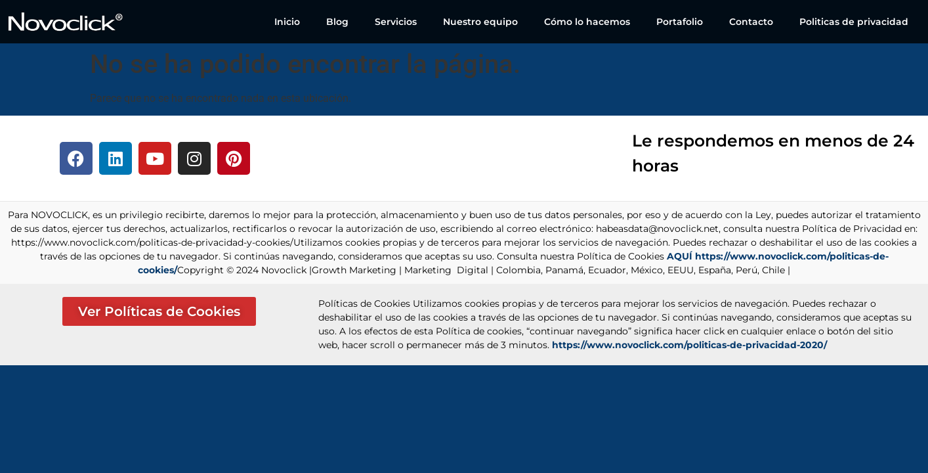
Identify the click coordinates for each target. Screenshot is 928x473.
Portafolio (679, 22)
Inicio (287, 22)
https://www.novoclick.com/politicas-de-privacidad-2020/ (689, 345)
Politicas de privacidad (853, 22)
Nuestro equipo (480, 22)
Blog (337, 22)
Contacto (751, 22)
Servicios (396, 22)
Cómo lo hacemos (587, 22)
